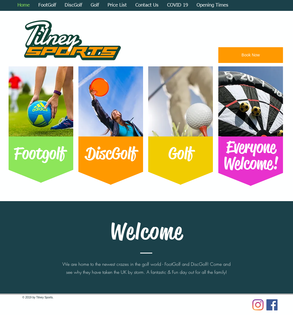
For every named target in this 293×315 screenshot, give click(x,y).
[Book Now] (250, 55)
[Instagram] (258, 304)
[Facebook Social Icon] (272, 304)
